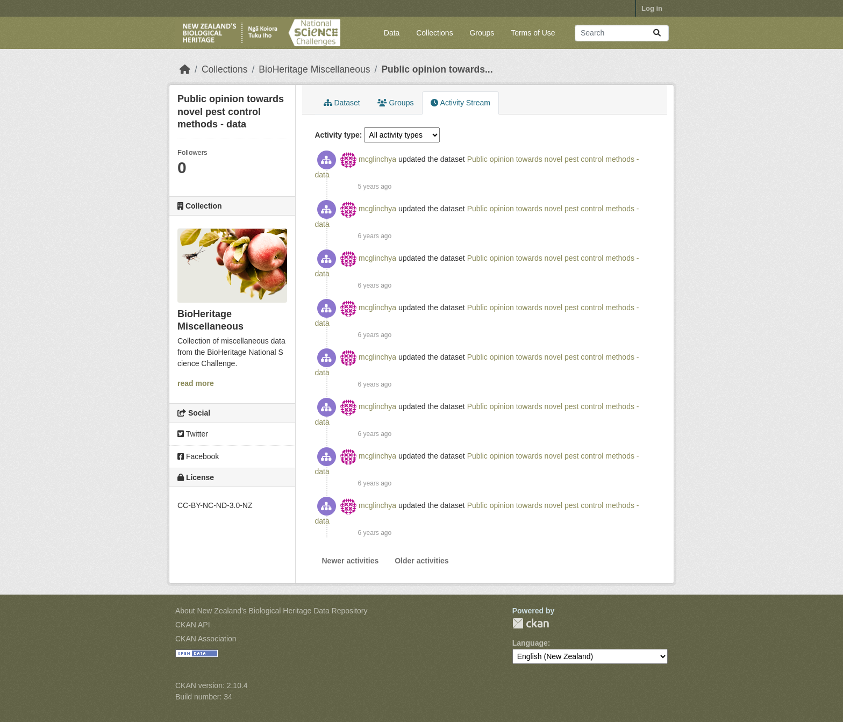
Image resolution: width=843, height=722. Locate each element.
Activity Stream (460, 102)
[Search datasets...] (622, 33)
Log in (651, 8)
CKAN (530, 623)
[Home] (185, 69)
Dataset (342, 102)
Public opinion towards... (436, 69)
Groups (481, 32)
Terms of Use (533, 32)
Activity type (337, 135)
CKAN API (192, 624)
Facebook (198, 456)
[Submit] (657, 33)
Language (530, 643)
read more (195, 383)
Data (392, 32)
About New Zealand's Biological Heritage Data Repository (271, 610)
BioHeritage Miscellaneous (314, 69)
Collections (434, 32)
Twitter (192, 434)
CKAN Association (206, 638)
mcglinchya (377, 159)
